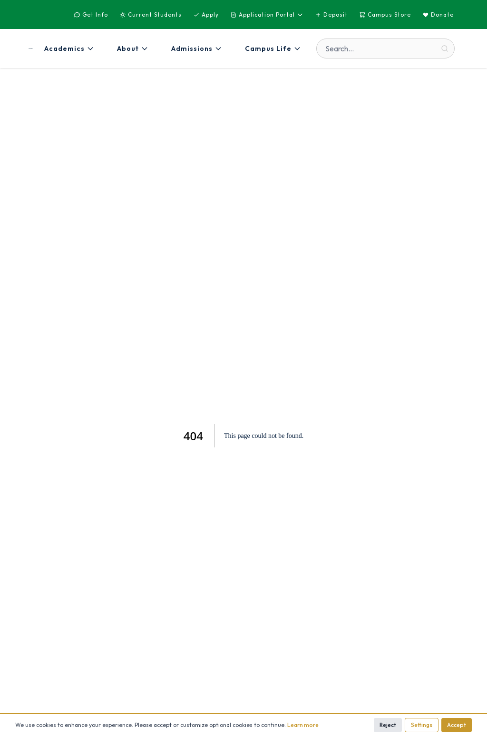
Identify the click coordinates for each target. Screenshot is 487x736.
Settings (421, 724)
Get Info (91, 14)
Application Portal (266, 14)
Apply (206, 14)
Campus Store (385, 14)
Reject (388, 724)
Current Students (150, 14)
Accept (456, 724)
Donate (438, 14)
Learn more (303, 724)
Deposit (331, 14)
